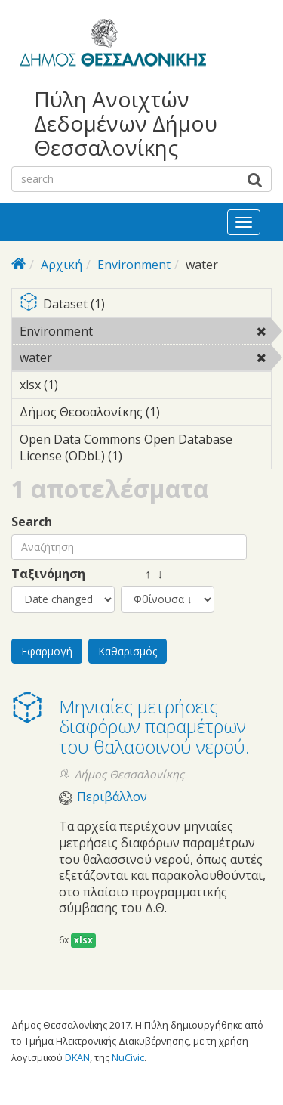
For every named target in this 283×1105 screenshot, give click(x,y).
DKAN (77, 1057)
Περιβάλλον (112, 797)
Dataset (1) (145, 305)
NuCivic (128, 1057)
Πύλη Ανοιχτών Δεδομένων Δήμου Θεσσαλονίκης (125, 123)
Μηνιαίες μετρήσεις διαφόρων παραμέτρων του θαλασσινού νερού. (154, 726)
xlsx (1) (81, 384)
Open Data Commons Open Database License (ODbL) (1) (145, 450)
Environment (134, 264)
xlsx (83, 939)
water (91, 357)
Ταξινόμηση (48, 574)
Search (31, 522)
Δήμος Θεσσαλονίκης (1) (145, 414)
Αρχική (61, 264)
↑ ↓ (142, 574)
